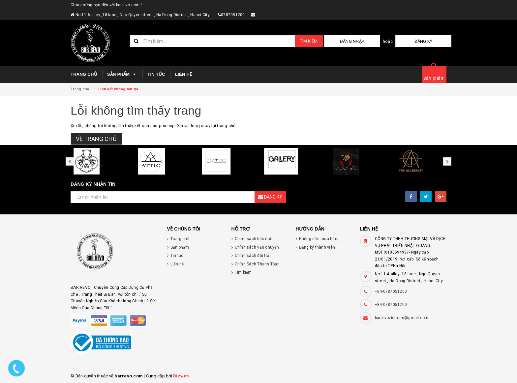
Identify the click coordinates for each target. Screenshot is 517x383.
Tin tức (156, 74)
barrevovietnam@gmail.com (402, 317)
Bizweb (181, 375)
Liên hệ (183, 74)
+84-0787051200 (391, 291)
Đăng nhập (387, 41)
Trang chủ (84, 74)
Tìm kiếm (309, 41)
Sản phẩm (122, 74)
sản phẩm (434, 78)
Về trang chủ (96, 138)
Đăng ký (435, 41)
